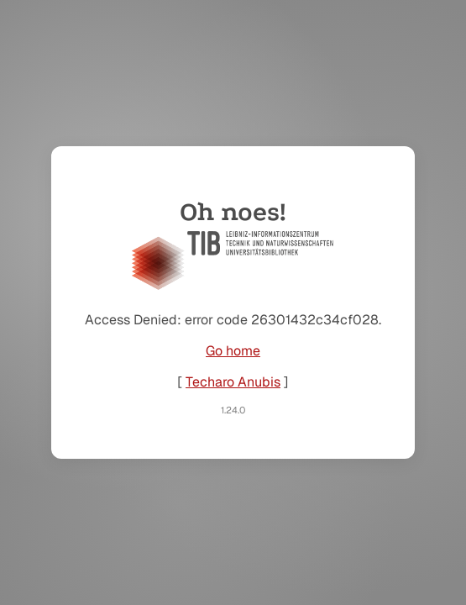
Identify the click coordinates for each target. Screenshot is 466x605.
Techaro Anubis (233, 382)
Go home (233, 351)
